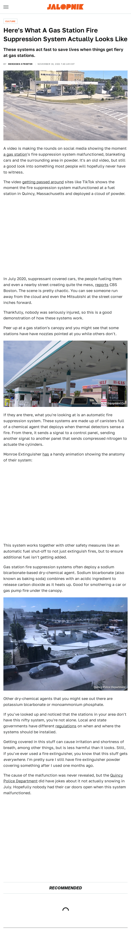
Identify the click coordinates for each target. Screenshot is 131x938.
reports (101, 284)
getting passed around (43, 182)
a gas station (15, 154)
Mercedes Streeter (20, 64)
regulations (65, 726)
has (45, 454)
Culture (10, 21)
